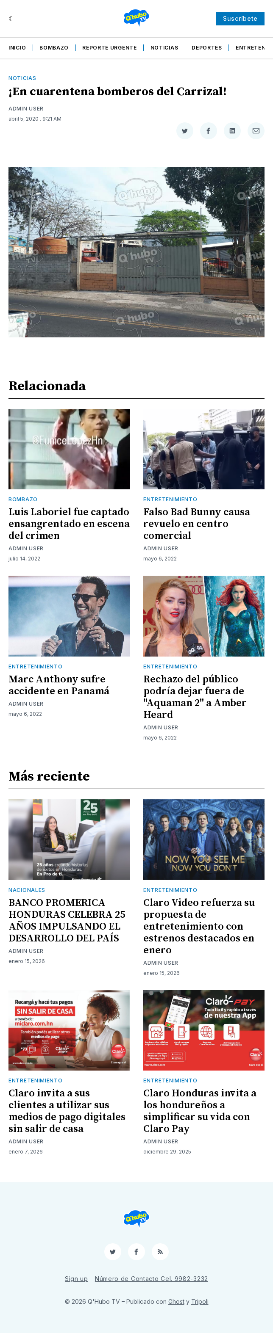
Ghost (176, 1301)
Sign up (76, 1278)
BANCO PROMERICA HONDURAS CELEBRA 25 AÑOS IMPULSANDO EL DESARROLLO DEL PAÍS (66, 921)
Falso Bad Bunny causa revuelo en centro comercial (196, 524)
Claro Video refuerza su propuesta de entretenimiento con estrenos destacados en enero (199, 927)
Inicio (17, 47)
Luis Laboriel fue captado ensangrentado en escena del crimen (69, 524)
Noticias (164, 47)
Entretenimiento (170, 499)
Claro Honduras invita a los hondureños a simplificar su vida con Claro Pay (199, 1111)
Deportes (207, 47)
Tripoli (200, 1301)
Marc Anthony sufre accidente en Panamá (58, 685)
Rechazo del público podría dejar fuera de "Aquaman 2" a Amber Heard (195, 697)
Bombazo (54, 47)
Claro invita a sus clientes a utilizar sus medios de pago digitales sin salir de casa (66, 1111)
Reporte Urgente (109, 47)
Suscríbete (240, 18)
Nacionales (26, 890)
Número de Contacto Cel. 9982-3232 (151, 1278)
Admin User (26, 108)
